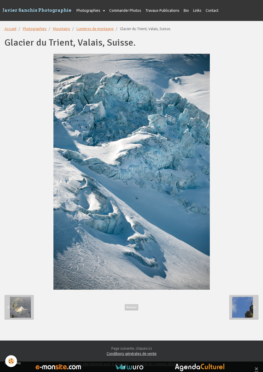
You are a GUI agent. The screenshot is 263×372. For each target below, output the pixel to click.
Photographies (88, 10)
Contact (212, 10)
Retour (131, 307)
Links (197, 10)
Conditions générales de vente (132, 354)
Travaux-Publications (162, 10)
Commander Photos (125, 10)
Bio (186, 10)
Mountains (61, 29)
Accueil (10, 29)
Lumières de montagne (95, 29)
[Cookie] (11, 361)
